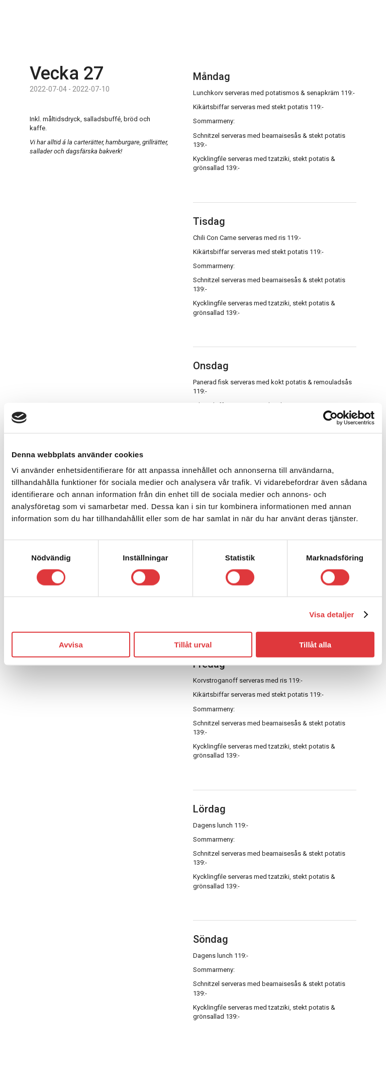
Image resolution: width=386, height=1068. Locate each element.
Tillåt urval (193, 644)
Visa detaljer (331, 614)
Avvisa (71, 644)
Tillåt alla (315, 644)
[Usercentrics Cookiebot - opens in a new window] (330, 417)
